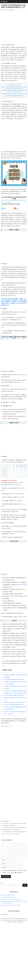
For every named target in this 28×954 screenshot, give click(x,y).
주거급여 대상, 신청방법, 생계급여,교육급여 (15, 691)
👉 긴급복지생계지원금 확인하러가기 (14, 95)
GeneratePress (19, 922)
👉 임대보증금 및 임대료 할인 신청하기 (14, 88)
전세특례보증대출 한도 (10, 825)
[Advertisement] (14, 27)
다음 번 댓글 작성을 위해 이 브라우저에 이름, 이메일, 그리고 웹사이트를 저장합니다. (14, 871)
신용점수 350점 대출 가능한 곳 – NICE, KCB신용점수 (11, 905)
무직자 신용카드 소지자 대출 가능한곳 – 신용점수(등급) (11, 899)
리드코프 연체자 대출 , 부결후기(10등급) (8, 897)
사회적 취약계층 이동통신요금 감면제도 (14, 695)
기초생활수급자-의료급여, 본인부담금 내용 (15, 693)
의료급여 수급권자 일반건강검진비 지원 (14, 702)
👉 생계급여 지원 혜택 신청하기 (14, 92)
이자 (2, 825)
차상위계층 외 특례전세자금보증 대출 (13, 679)
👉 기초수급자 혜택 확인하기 (14, 85)
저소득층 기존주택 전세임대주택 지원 (13, 704)
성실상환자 (23, 823)
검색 (1, 882)
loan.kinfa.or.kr (21, 584)
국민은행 (5, 823)
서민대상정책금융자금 (14, 823)
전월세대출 (6, 821)
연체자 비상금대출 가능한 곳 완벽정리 (8, 895)
